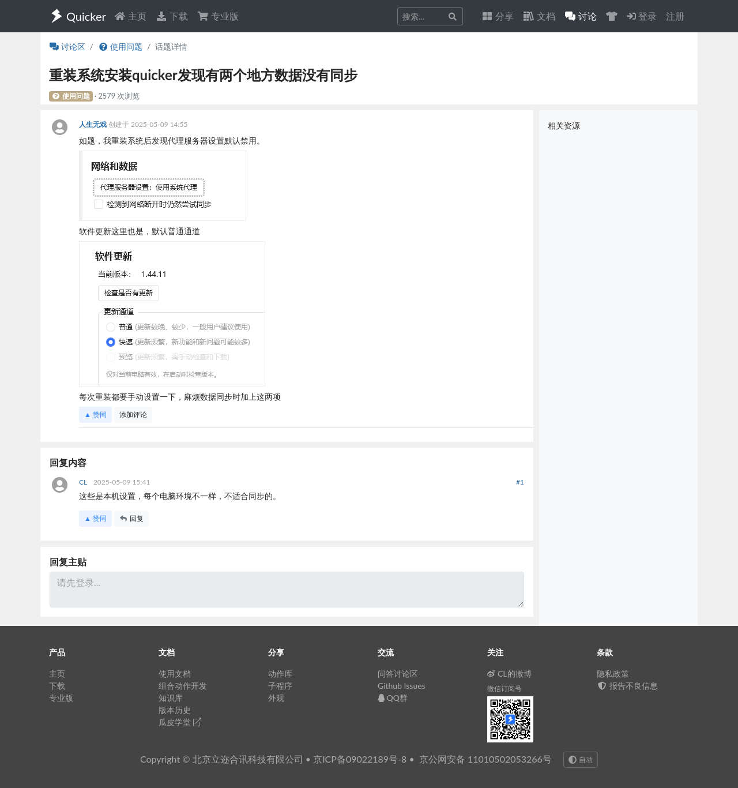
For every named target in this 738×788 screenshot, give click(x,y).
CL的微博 (509, 673)
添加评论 (133, 414)
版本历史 (175, 710)
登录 (642, 15)
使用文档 (175, 673)
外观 (276, 698)
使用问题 (120, 46)
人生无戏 (93, 124)
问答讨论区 (398, 673)
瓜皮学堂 (180, 722)
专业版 (218, 15)
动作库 (280, 673)
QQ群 (393, 698)
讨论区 (67, 46)
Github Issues (402, 686)
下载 (172, 15)
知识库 (171, 698)
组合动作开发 (183, 686)
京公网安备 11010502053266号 (485, 758)
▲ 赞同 (95, 414)
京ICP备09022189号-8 (359, 758)
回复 (131, 518)
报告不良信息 (627, 686)
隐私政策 (613, 673)
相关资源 (564, 125)
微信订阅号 (504, 688)
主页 (130, 15)
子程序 (280, 686)
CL (84, 482)
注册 (675, 15)
